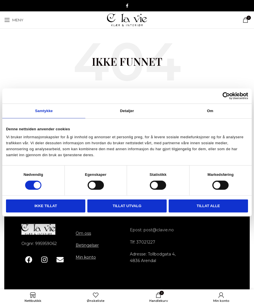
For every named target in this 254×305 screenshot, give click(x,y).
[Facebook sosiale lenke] (127, 6)
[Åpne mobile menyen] (13, 20)
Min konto (86, 257)
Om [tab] (210, 110)
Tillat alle (208, 206)
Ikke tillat (46, 206)
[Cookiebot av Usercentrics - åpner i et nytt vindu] (223, 96)
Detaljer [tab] (127, 110)
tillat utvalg (127, 206)
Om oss (83, 233)
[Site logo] (127, 19)
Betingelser (87, 245)
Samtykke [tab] (44, 110)
